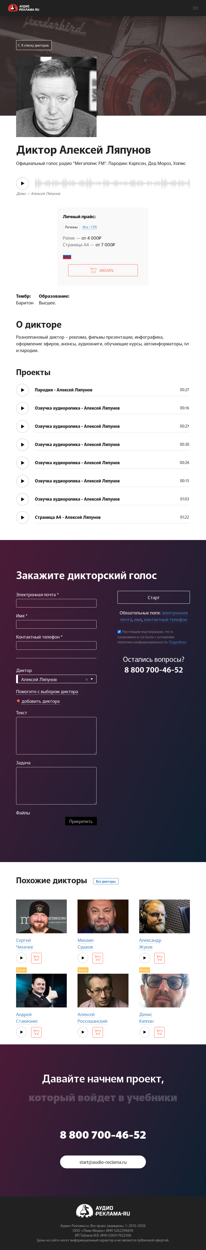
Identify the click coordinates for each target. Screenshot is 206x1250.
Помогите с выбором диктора (47, 691)
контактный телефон (165, 619)
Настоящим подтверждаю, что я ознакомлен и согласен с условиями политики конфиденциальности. (145, 636)
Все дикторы (106, 881)
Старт (154, 597)
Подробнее (178, 641)
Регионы (71, 227)
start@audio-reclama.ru (103, 1161)
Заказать (106, 270)
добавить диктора (40, 700)
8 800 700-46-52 (153, 669)
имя (138, 619)
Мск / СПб (89, 227)
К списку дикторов (35, 45)
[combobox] (56, 679)
